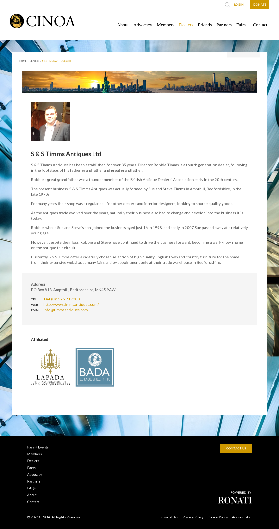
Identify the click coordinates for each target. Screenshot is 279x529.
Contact (260, 24)
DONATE (259, 4)
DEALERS (34, 60)
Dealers (186, 24)
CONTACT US (236, 448)
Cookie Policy (218, 517)
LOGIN (239, 4)
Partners (224, 24)
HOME (23, 60)
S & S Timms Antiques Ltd (56, 60)
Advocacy (142, 24)
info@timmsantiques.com (65, 309)
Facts (31, 468)
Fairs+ (242, 24)
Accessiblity (241, 517)
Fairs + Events (38, 447)
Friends (205, 24)
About (123, 24)
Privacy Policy (193, 517)
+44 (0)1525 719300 (61, 299)
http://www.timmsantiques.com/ (71, 304)
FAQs (31, 488)
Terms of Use (168, 517)
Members (165, 24)
